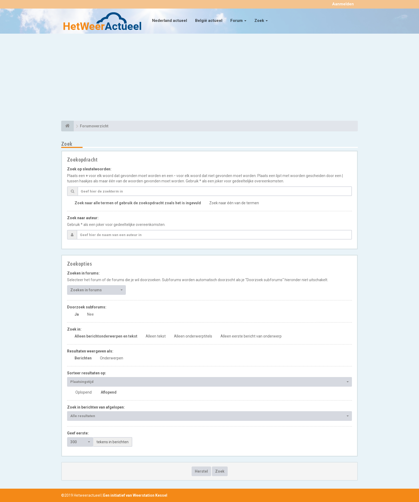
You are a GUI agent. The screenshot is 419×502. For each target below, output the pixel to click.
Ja (77, 314)
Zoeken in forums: (83, 273)
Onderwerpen (111, 358)
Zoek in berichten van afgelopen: (96, 407)
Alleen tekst (156, 336)
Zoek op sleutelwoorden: (89, 169)
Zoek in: (74, 329)
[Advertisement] (209, 78)
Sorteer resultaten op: (86, 373)
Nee (90, 314)
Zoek (261, 20)
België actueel (208, 20)
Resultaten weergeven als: (90, 351)
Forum (238, 20)
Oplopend (83, 392)
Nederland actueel (169, 20)
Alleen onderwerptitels (193, 336)
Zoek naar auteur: (83, 218)
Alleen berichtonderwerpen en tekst (106, 336)
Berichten (83, 358)
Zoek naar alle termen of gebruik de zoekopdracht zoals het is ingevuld (138, 203)
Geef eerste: (78, 433)
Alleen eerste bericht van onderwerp (251, 336)
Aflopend (109, 392)
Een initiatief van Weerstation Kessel (135, 495)
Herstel (201, 471)
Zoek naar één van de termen (234, 203)
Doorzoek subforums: (86, 307)
